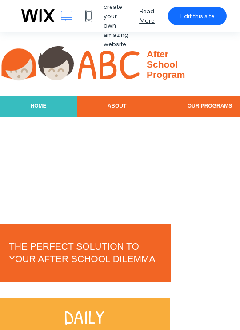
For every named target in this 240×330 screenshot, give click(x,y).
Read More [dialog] (147, 15)
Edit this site (197, 16)
